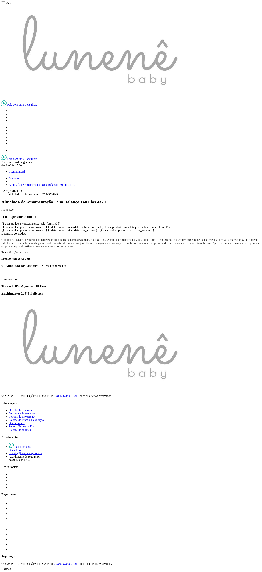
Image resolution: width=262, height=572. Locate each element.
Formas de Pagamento (22, 413)
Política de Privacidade (22, 416)
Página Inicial (17, 171)
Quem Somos (17, 423)
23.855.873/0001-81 (66, 395)
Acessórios (15, 178)
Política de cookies (20, 429)
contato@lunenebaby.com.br (25, 453)
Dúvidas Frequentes (20, 410)
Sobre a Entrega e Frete (22, 426)
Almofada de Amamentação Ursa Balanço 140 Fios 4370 (42, 184)
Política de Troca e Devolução (26, 419)
